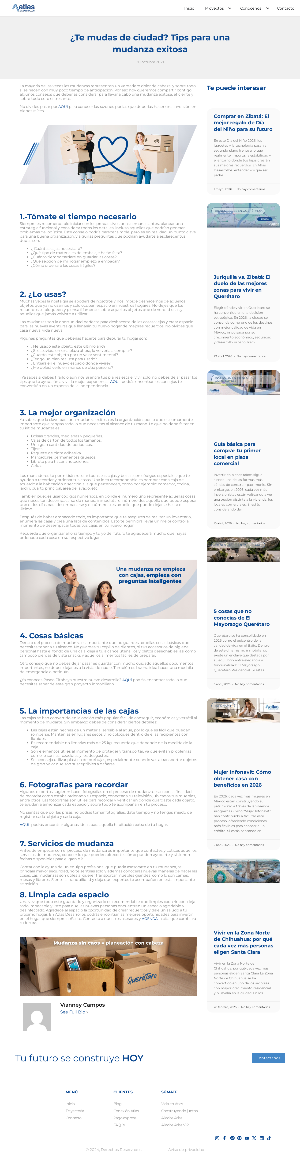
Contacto (285, 8)
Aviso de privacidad (186, 1149)
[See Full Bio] (87, 1012)
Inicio (189, 8)
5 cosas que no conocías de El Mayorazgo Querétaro (242, 617)
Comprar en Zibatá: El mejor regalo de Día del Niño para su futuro (243, 122)
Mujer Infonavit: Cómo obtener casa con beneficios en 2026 (242, 778)
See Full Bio (72, 1012)
